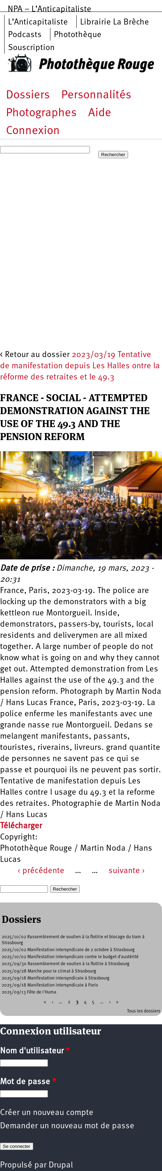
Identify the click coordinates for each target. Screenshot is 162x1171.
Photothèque (77, 35)
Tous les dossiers (143, 1011)
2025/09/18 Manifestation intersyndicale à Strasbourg (56, 978)
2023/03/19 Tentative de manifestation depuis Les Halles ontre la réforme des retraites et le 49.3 (80, 366)
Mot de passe (28, 1082)
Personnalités (96, 95)
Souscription (31, 48)
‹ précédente (40, 871)
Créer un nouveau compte (46, 1113)
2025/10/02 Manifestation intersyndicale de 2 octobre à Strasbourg (68, 950)
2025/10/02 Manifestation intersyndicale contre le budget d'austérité (70, 957)
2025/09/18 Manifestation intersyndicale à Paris (50, 985)
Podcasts (25, 35)
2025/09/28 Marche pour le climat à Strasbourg (49, 971)
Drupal (61, 1165)
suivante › (126, 871)
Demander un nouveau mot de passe (67, 1126)
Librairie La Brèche (114, 22)
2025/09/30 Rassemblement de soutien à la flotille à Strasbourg (65, 964)
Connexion (33, 131)
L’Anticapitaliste (38, 22)
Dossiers (28, 95)
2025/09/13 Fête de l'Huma (29, 992)
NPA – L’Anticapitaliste (49, 9)
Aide (99, 113)
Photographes (41, 113)
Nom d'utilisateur (35, 1051)
